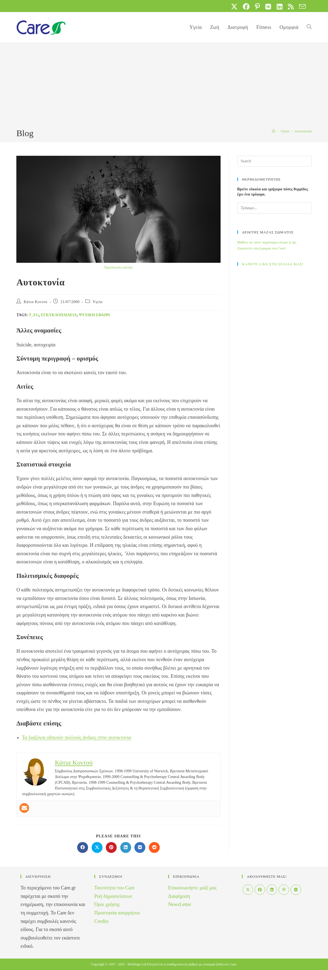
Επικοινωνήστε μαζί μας (192, 887)
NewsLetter (179, 904)
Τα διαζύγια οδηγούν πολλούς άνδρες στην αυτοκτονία (76, 737)
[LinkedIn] (272, 889)
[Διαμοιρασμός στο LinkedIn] (125, 847)
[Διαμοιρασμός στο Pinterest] (111, 847)
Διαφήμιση (179, 896)
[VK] (296, 889)
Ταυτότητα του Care (114, 887)
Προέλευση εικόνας (118, 267)
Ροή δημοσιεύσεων (113, 896)
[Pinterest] (284, 889)
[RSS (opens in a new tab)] (290, 6)
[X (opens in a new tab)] (234, 6)
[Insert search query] (274, 161)
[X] (248, 889)
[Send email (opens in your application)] (301, 6)
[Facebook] (260, 889)
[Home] (273, 131)
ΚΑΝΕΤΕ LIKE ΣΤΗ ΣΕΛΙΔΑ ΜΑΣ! (273, 264)
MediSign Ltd (137, 964)
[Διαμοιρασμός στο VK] (139, 847)
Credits (101, 921)
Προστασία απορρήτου (117, 913)
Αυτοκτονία (303, 131)
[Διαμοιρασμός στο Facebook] (82, 847)
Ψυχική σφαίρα (94, 315)
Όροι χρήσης (107, 904)
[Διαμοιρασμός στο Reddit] (154, 847)
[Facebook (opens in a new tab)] (246, 6)
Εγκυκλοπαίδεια (59, 315)
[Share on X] (97, 847)
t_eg (34, 315)
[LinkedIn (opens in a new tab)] (279, 6)
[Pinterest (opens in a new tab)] (257, 6)
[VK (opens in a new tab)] (268, 6)
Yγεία (98, 302)
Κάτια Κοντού (35, 302)
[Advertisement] (164, 86)
